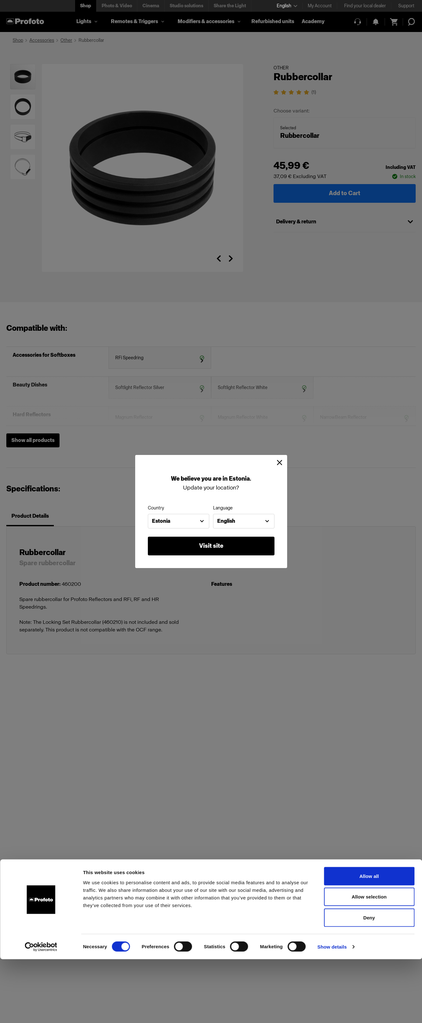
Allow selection (369, 960)
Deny (369, 981)
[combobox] (178, 521)
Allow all (369, 940)
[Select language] (287, 6)
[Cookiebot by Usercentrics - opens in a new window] (41, 1010)
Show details (332, 1010)
